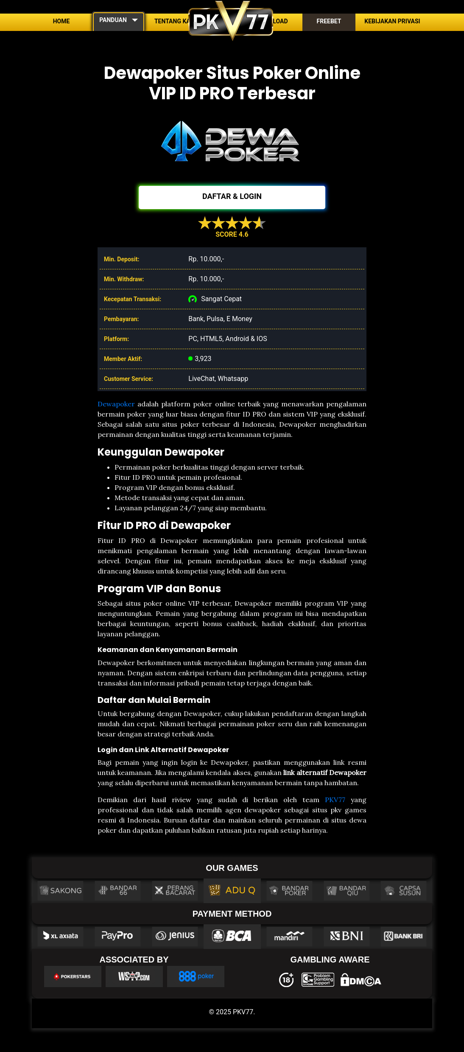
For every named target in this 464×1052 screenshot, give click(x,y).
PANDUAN (113, 20)
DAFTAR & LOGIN (232, 196)
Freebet (328, 21)
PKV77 (335, 799)
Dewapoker (116, 404)
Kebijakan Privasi (392, 21)
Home (61, 21)
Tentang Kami (175, 21)
